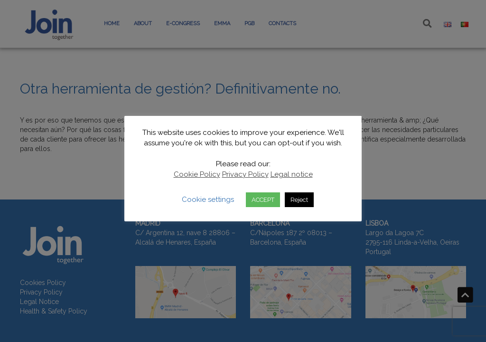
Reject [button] (299, 199)
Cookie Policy (197, 174)
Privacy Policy (245, 174)
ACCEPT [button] (263, 199)
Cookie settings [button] (208, 199)
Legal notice (292, 174)
